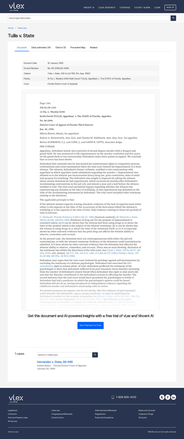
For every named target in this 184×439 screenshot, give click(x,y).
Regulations (100, 414)
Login (157, 7)
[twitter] (162, 397)
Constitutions (57, 418)
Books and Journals (147, 410)
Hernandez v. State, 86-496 (55, 362)
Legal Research (106, 7)
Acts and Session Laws (18, 418)
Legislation (12, 410)
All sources (12, 421)
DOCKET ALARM (142, 7)
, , (91, 253)
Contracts (12, 414)
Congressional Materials (61, 414)
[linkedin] (173, 397)
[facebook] (167, 397)
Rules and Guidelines (104, 418)
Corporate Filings (146, 414)
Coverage (125, 7)
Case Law (55, 410)
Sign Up (170, 7)
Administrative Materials (105, 410)
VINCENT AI (89, 7)
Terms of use (13, 432)
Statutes (143, 418)
